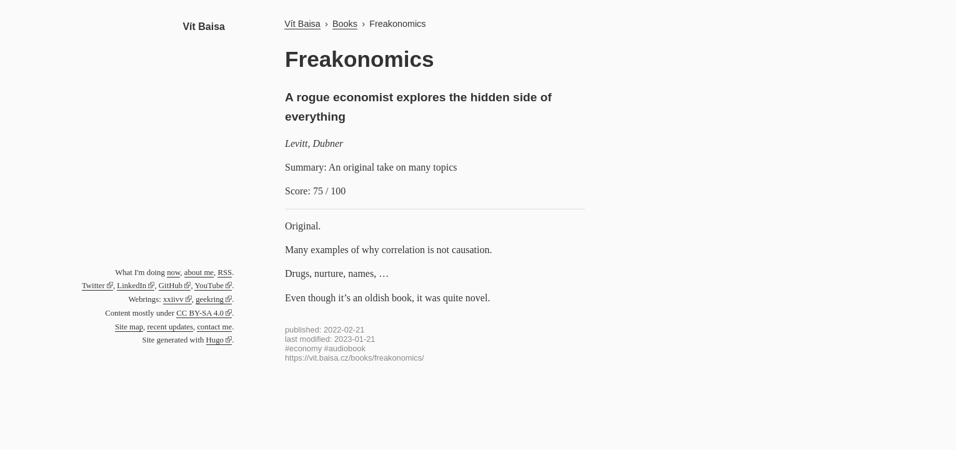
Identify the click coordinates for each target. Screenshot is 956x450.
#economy (303, 348)
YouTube (209, 285)
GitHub (170, 285)
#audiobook (345, 348)
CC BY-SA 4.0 (200, 313)
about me (199, 272)
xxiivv (173, 299)
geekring (210, 299)
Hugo (215, 340)
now (173, 272)
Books (344, 24)
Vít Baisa (203, 26)
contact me (214, 326)
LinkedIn (131, 285)
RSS (224, 272)
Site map (129, 326)
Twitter (93, 285)
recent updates (170, 326)
